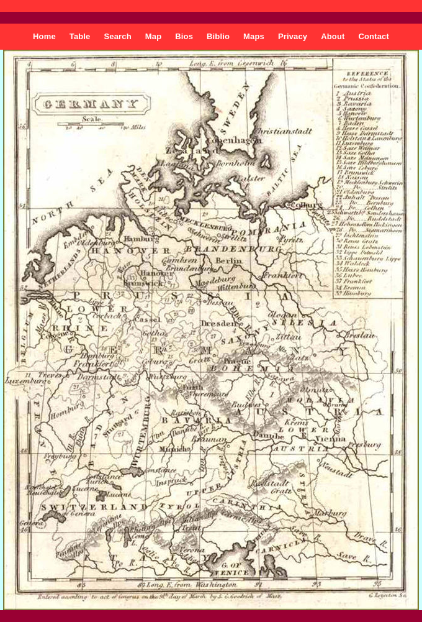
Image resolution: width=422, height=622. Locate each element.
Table (80, 36)
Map (153, 36)
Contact (373, 36)
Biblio (218, 36)
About (332, 36)
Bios (184, 36)
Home (44, 36)
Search (118, 36)
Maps (253, 36)
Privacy (292, 36)
